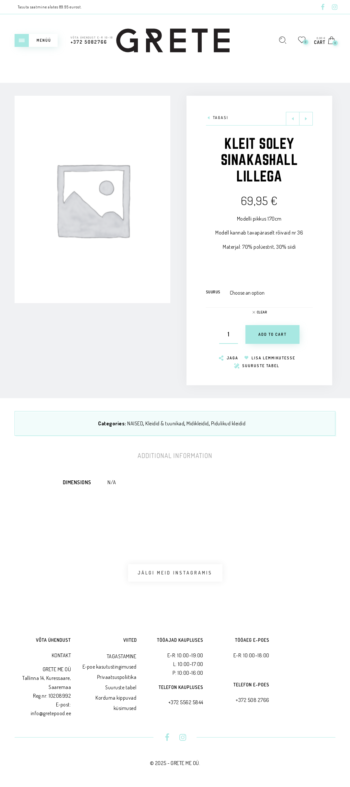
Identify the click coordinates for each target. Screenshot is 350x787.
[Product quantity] (228, 334)
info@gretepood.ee (51, 713)
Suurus (213, 292)
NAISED (135, 423)
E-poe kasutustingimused (110, 666)
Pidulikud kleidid (228, 423)
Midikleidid (197, 423)
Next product (305, 118)
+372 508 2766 (252, 700)
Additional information (175, 455)
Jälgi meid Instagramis (175, 572)
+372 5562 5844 (185, 702)
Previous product (292, 118)
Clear (262, 312)
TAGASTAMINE (122, 656)
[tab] (175, 455)
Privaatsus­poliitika (117, 677)
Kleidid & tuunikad (164, 423)
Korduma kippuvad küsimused (116, 702)
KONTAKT (61, 655)
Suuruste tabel (120, 687)
